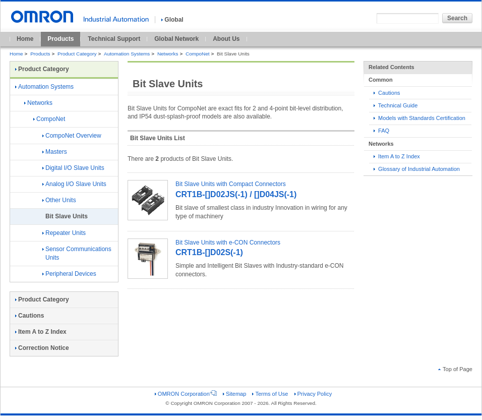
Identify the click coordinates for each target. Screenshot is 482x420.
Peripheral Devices (69, 273)
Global (172, 19)
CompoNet (198, 53)
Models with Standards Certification (419, 118)
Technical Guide (395, 105)
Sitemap (234, 394)
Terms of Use (270, 394)
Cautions (387, 93)
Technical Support (114, 38)
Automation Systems (127, 53)
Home (25, 38)
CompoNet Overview (71, 135)
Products (60, 38)
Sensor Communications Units (76, 253)
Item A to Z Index (397, 156)
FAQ (381, 131)
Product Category (76, 53)
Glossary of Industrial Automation (417, 169)
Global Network (176, 38)
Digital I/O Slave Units (73, 167)
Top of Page (455, 369)
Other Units (59, 200)
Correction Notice (42, 347)
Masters (54, 151)
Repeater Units (64, 232)
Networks (167, 53)
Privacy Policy (313, 394)
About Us (226, 38)
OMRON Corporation (186, 394)
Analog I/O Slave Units (74, 184)
